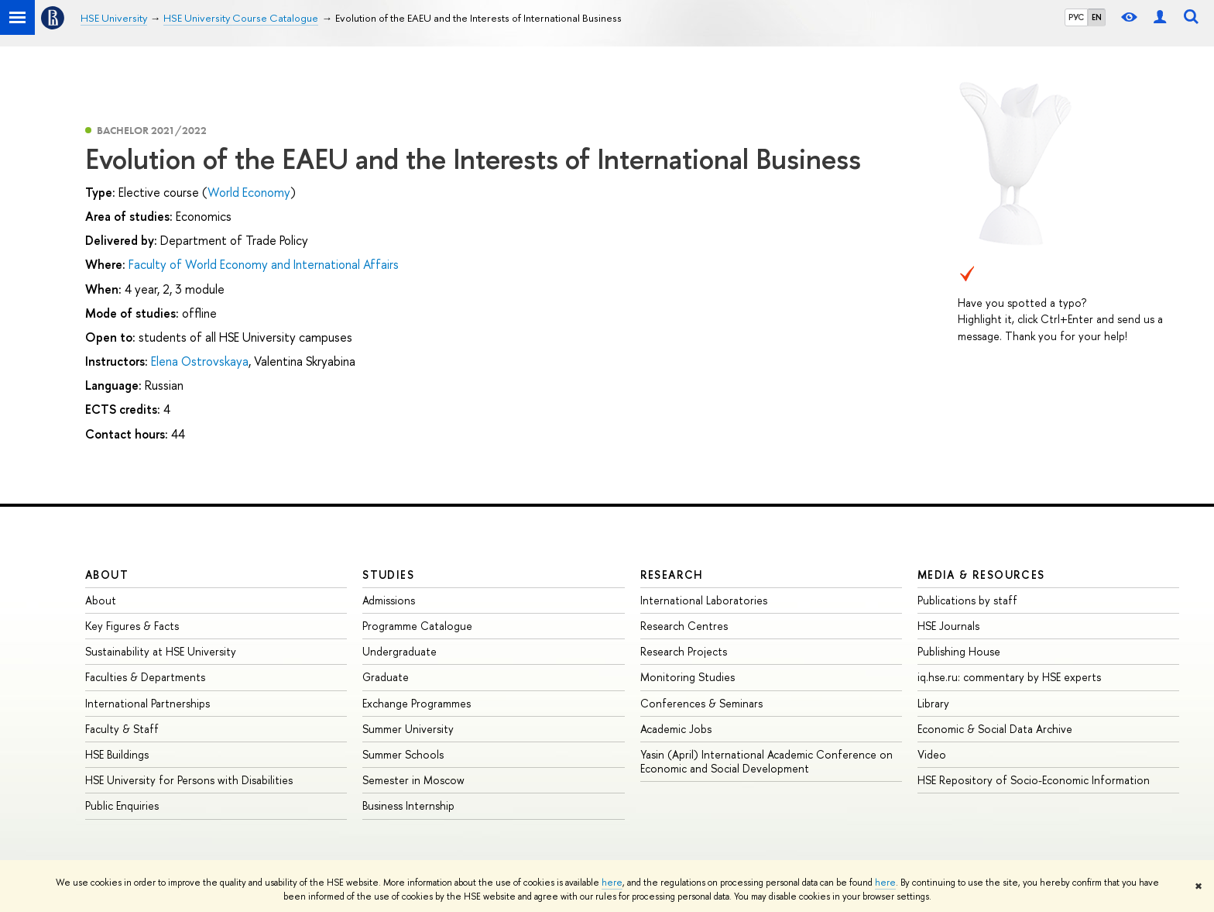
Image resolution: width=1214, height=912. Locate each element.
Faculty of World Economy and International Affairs (264, 264)
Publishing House (958, 651)
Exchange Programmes (416, 703)
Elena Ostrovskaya (200, 361)
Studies (388, 574)
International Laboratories (703, 600)
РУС (1076, 17)
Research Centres (684, 625)
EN (1097, 17)
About (107, 574)
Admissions (388, 600)
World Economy (248, 192)
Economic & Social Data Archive (994, 728)
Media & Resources (981, 574)
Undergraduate (399, 651)
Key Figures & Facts (132, 625)
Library (933, 703)
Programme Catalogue (417, 625)
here (612, 882)
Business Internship (408, 805)
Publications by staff (967, 600)
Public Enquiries (122, 805)
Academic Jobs (676, 728)
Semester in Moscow (413, 780)
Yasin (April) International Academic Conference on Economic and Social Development (766, 761)
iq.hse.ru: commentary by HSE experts (1009, 676)
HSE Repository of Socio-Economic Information (1033, 780)
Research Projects (683, 651)
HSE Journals (948, 625)
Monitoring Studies (687, 676)
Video (931, 754)
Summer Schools (403, 754)
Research (672, 574)
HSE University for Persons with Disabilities (189, 780)
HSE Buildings (117, 754)
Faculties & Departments (145, 676)
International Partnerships (147, 703)
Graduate (385, 676)
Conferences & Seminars (701, 703)
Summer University (408, 728)
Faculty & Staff (122, 728)
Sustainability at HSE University (160, 651)
